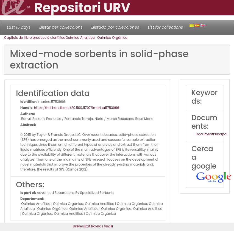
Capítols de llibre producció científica (34, 37)
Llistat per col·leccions (61, 27)
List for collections (165, 27)
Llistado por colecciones (115, 27)
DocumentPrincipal (211, 134)
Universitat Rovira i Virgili (93, 226)
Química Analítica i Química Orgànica (96, 37)
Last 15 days (18, 27)
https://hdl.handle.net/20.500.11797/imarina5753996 (76, 107)
